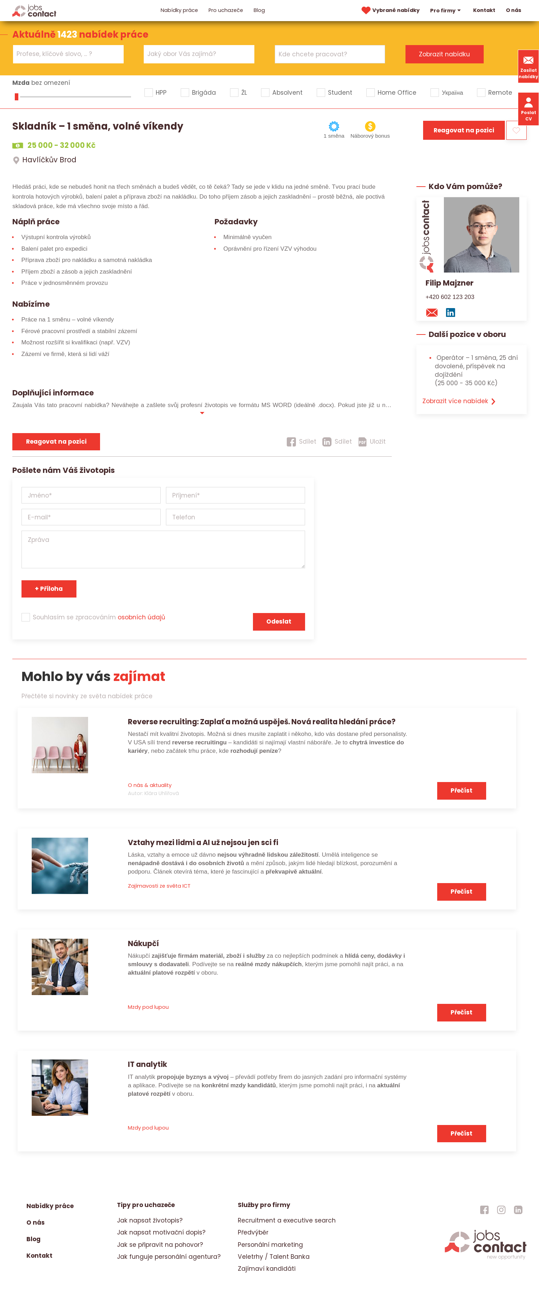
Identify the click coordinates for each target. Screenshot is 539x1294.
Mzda (21, 83)
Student (340, 92)
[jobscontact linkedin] (518, 1209)
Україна (452, 92)
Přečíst (461, 790)
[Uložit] (372, 441)
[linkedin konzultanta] (452, 312)
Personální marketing (270, 1244)
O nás (513, 10)
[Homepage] (34, 10)
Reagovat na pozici (464, 130)
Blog (259, 10)
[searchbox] (64, 54)
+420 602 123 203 (450, 297)
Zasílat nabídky (528, 66)
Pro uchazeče (226, 10)
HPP (161, 92)
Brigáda (204, 92)
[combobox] (68, 54)
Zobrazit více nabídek (459, 401)
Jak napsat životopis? (149, 1220)
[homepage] (486, 1259)
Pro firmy (446, 10)
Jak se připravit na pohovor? (160, 1244)
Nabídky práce (179, 10)
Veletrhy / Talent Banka (274, 1256)
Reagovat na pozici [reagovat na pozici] (56, 441)
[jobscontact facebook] (484, 1209)
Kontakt (484, 10)
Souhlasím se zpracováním (99, 617)
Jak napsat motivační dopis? (161, 1232)
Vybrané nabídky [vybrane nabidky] (389, 10)
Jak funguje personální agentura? (169, 1256)
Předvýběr (253, 1232)
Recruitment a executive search (287, 1220)
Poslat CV (528, 108)
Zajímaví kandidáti (267, 1268)
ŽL (244, 92)
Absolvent (287, 92)
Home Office (397, 92)
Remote (500, 92)
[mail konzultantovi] (434, 312)
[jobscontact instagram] (501, 1209)
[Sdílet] (301, 441)
